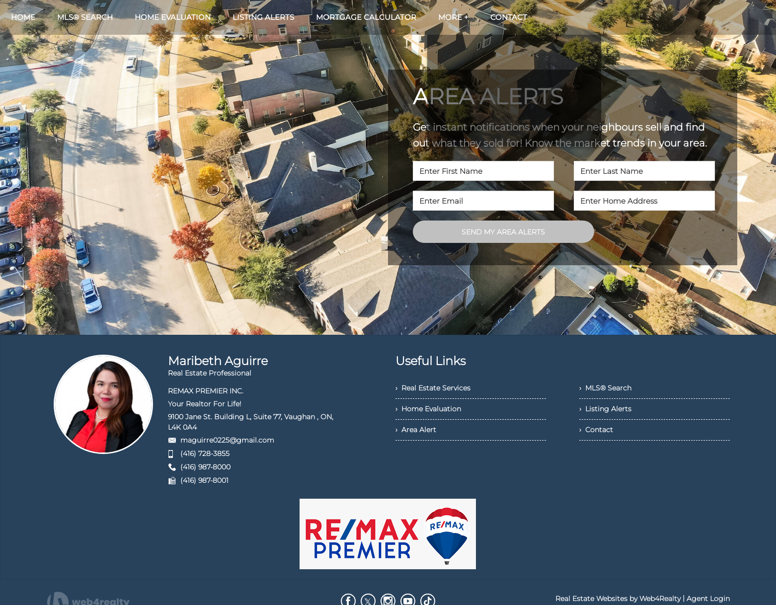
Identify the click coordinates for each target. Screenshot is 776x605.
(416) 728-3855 (205, 453)
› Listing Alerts (605, 408)
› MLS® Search (605, 387)
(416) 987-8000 (205, 466)
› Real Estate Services (432, 387)
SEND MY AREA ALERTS (503, 231)
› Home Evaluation (428, 408)
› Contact (596, 429)
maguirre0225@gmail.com (227, 440)
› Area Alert (415, 429)
